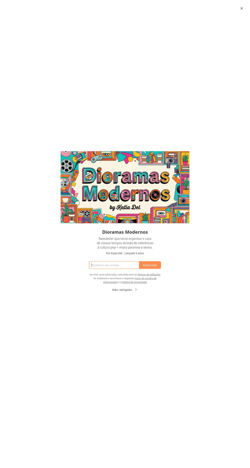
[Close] (241, 8)
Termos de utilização (149, 274)
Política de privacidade (134, 282)
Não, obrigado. (125, 290)
